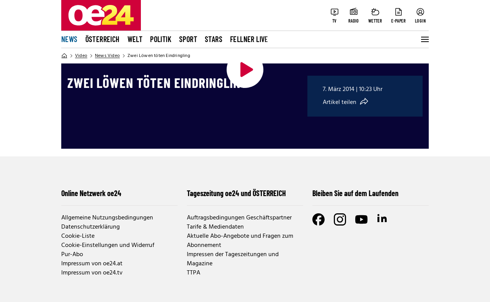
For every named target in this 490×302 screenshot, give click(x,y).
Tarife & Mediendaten (215, 227)
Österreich (102, 39)
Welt (135, 39)
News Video (107, 56)
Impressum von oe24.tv (91, 273)
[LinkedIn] (383, 219)
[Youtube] (361, 219)
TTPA (193, 273)
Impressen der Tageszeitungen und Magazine (233, 259)
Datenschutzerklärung (90, 227)
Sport (188, 39)
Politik (161, 39)
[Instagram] (340, 219)
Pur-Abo (72, 255)
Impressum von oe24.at (91, 264)
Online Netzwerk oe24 (91, 193)
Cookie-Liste (78, 236)
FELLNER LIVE (249, 39)
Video (81, 56)
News (69, 39)
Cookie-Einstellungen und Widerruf (107, 245)
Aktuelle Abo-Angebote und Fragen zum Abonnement (240, 240)
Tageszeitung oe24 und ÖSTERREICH (236, 193)
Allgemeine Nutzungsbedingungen (107, 218)
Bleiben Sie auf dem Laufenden (355, 193)
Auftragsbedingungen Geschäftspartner (239, 218)
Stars (213, 39)
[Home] (64, 56)
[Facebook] (318, 219)
